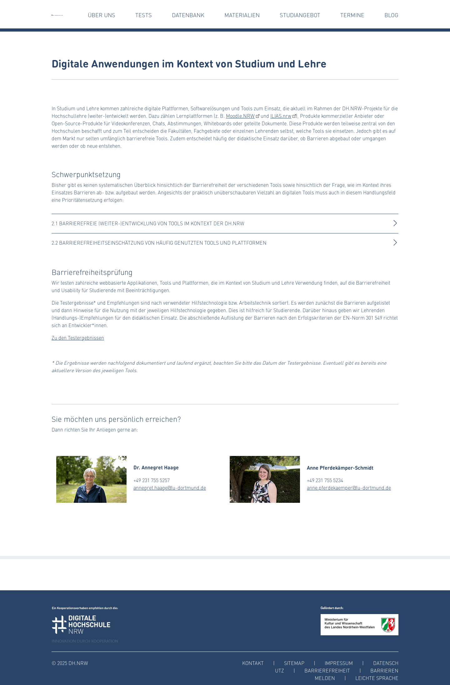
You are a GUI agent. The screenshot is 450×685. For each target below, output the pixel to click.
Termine (352, 15)
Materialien (242, 15)
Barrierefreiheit (327, 670)
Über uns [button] (101, 15)
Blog (391, 15)
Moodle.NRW (240, 115)
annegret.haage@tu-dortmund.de (169, 487)
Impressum (339, 663)
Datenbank (188, 15)
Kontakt (253, 663)
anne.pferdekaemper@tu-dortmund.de (349, 487)
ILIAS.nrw (280, 115)
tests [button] (143, 15)
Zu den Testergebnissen (78, 337)
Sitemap (294, 663)
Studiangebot (300, 15)
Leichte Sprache (376, 678)
